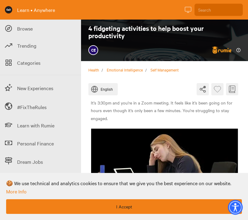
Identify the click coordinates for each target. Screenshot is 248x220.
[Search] (218, 9)
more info (16, 191)
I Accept (124, 207)
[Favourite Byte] (217, 89)
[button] (235, 207)
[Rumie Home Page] (8, 9)
